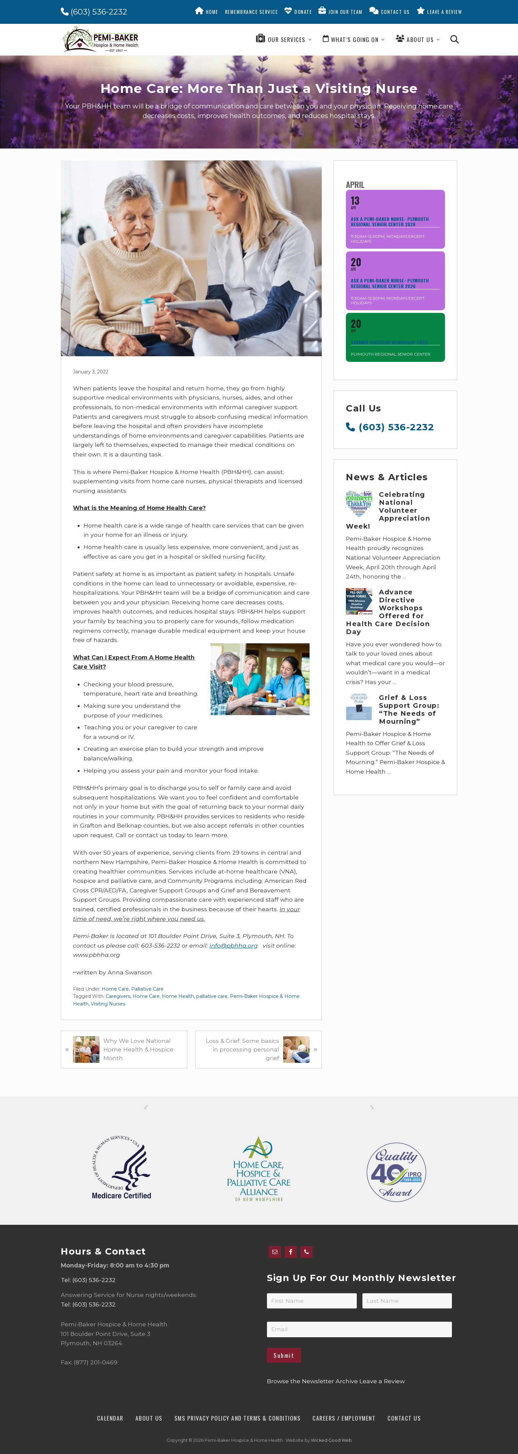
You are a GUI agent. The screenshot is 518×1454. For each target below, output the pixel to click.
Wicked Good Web (331, 1440)
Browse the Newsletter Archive (312, 1381)
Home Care (115, 989)
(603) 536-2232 (94, 12)
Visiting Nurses (108, 1004)
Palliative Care (147, 989)
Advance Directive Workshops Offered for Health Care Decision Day (388, 612)
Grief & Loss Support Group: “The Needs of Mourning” (409, 709)
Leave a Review (382, 1381)
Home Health (178, 996)
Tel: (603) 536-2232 (88, 1279)
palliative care (212, 996)
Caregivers (118, 996)
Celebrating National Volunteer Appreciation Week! (388, 510)
